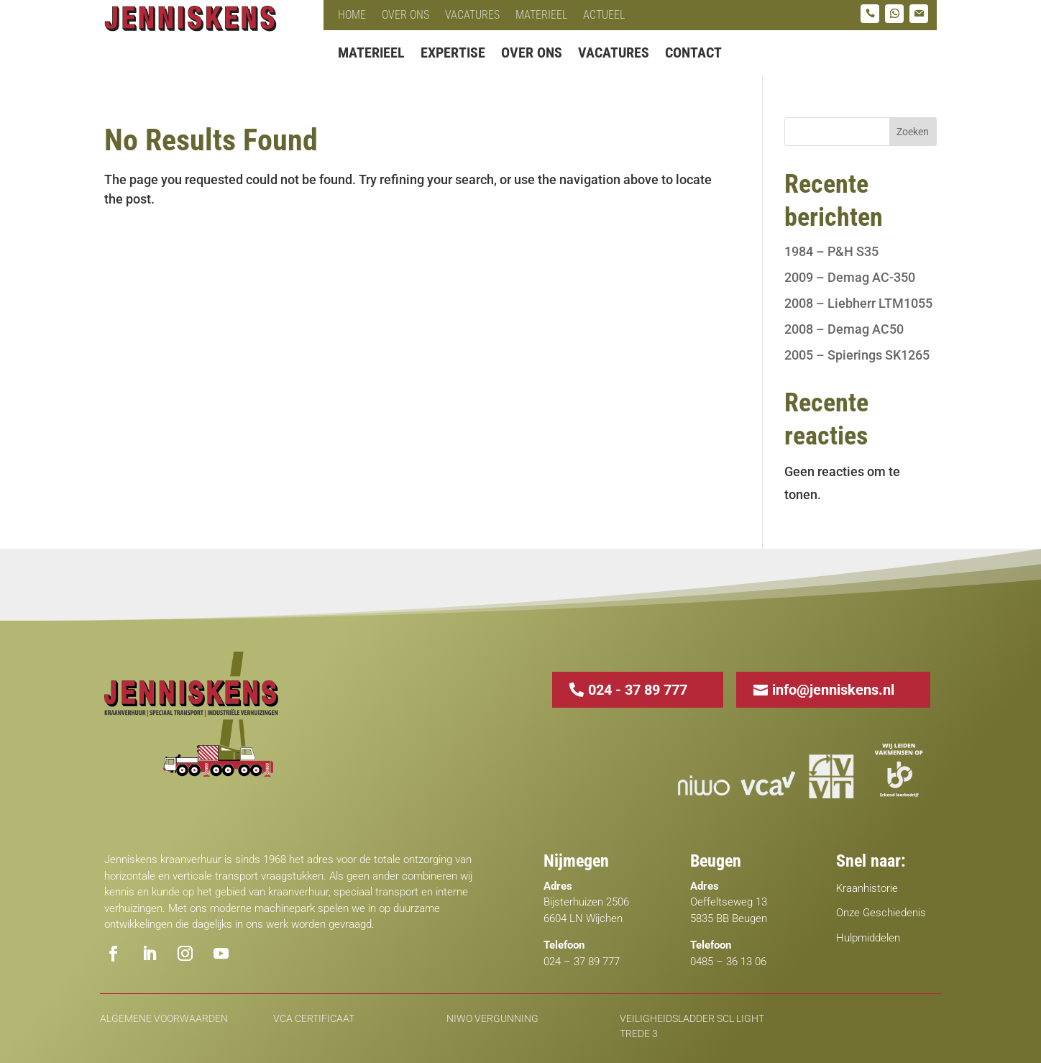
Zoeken (912, 131)
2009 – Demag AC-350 (849, 277)
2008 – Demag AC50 (844, 329)
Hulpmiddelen (868, 937)
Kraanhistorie (867, 888)
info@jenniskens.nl (833, 689)
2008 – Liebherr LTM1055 (858, 303)
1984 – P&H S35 (831, 251)
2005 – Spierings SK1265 (857, 354)
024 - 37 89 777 (637, 689)
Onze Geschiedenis (881, 912)
